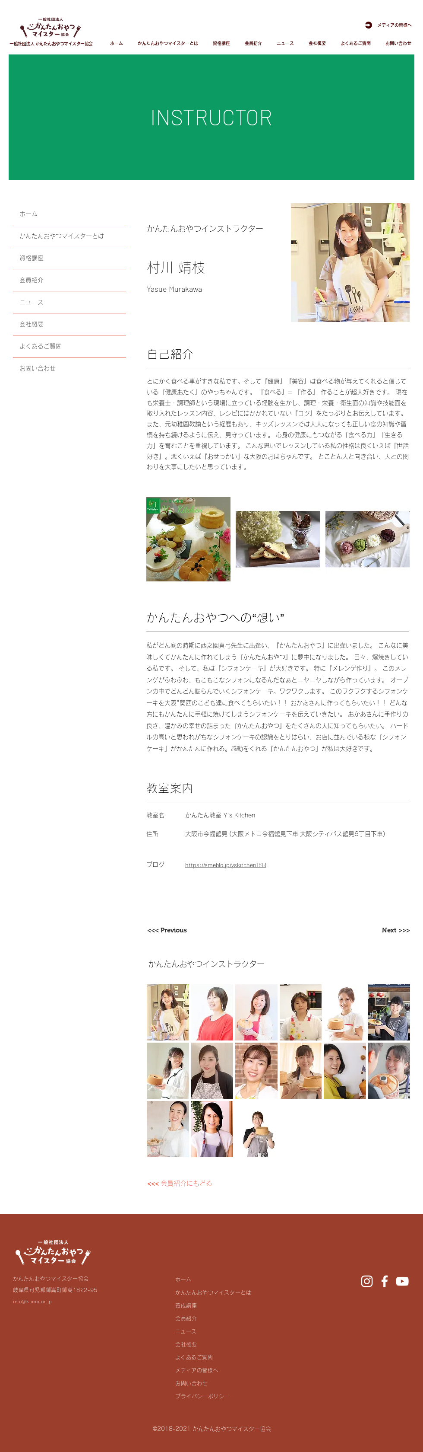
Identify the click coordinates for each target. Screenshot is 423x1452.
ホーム (28, 214)
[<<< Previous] (176, 930)
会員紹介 (31, 280)
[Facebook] (384, 1281)
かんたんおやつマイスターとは (61, 236)
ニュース (31, 302)
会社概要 (31, 324)
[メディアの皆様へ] (385, 24)
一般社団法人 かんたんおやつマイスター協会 (51, 43)
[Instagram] (367, 1281)
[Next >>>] (380, 930)
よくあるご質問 (40, 346)
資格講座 (31, 258)
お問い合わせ (37, 368)
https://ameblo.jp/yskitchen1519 (225, 864)
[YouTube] (402, 1281)
